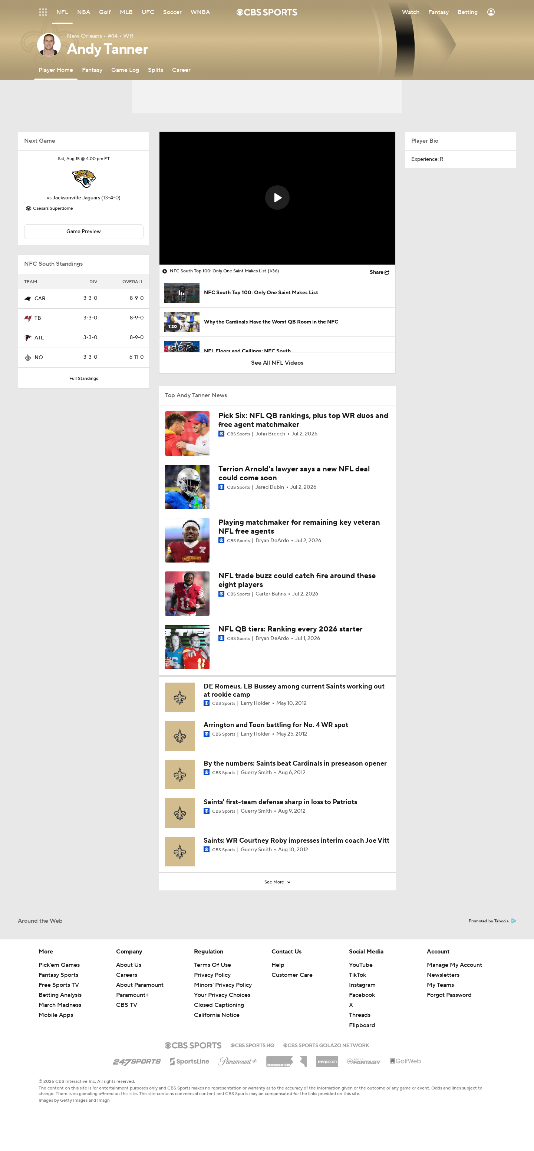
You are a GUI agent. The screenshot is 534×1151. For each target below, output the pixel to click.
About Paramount (140, 985)
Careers (126, 975)
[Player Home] (56, 70)
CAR (40, 298)
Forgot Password (449, 995)
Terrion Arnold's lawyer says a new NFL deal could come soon (294, 473)
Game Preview (83, 231)
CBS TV (126, 1005)
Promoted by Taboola (492, 921)
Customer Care (292, 975)
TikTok (357, 975)
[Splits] (156, 70)
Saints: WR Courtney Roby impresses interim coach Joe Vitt (296, 840)
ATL (39, 338)
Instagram (362, 985)
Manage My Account (454, 965)
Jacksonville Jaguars (76, 198)
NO (38, 357)
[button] (277, 197)
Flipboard (362, 1025)
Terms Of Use (212, 965)
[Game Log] (125, 70)
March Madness (60, 1005)
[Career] (181, 70)
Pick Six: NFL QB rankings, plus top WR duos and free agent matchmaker (303, 420)
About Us (128, 965)
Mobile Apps (56, 1015)
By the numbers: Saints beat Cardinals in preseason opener (295, 763)
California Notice (217, 1015)
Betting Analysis (60, 995)
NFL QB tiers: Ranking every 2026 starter (290, 629)
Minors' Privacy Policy (223, 985)
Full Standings (83, 378)
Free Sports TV (59, 985)
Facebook (362, 995)
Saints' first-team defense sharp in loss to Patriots (280, 802)
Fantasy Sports (58, 975)
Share (376, 272)
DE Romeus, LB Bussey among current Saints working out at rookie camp (294, 690)
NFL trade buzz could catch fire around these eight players (297, 580)
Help (277, 965)
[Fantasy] (92, 70)
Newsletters (443, 975)
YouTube (361, 965)
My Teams (440, 985)
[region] (277, 198)
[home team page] (84, 179)
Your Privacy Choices (222, 995)
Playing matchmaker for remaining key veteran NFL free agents (299, 527)
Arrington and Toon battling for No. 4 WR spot (276, 725)
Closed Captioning (219, 1005)
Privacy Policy (212, 975)
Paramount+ (132, 995)
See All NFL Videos (277, 362)
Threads (359, 1015)
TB (37, 318)
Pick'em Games (59, 965)
